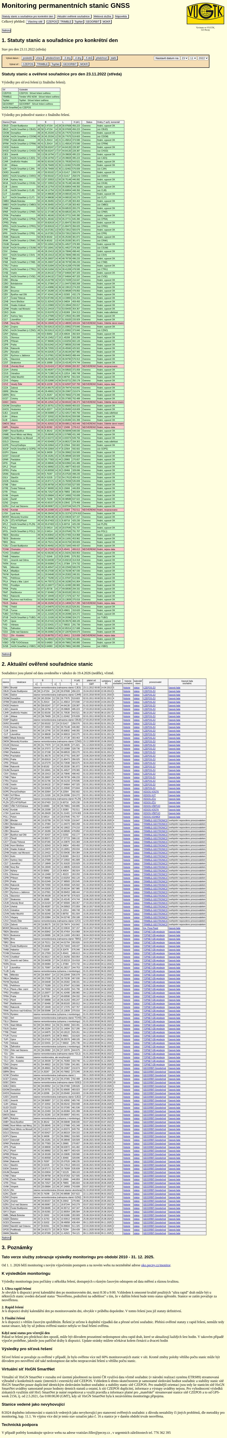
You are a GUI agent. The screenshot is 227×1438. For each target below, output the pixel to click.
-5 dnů (88, 58)
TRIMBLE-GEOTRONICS (155, 820)
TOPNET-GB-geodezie (154, 932)
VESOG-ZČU (149, 799)
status (137, 687)
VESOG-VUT (149, 795)
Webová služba (103, 16)
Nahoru (6, 30)
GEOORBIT (92, 21)
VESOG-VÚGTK (151, 792)
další (113, 58)
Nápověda (121, 16)
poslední (27, 58)
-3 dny (67, 58)
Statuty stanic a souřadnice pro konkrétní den (28, 16)
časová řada (174, 687)
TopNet (78, 21)
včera (39, 58)
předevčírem (53, 58)
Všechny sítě (35, 21)
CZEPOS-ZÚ (149, 687)
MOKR (106, 21)
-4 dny (78, 58)
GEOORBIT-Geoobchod (154, 1068)
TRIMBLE (66, 21)
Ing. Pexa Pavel (150, 928)
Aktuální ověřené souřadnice (74, 16)
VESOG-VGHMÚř (151, 817)
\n (184, 58)
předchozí (101, 58)
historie (126, 687)
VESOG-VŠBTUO (151, 806)
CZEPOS (52, 21)
